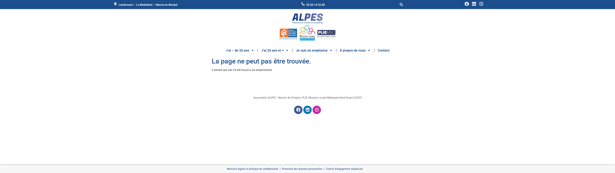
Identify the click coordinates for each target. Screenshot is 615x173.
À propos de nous (355, 50)
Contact (384, 50)
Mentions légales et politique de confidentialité (252, 168)
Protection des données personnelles (302, 168)
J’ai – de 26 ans (240, 50)
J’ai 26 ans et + (275, 50)
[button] (401, 4)
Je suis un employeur (314, 50)
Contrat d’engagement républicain (344, 168)
